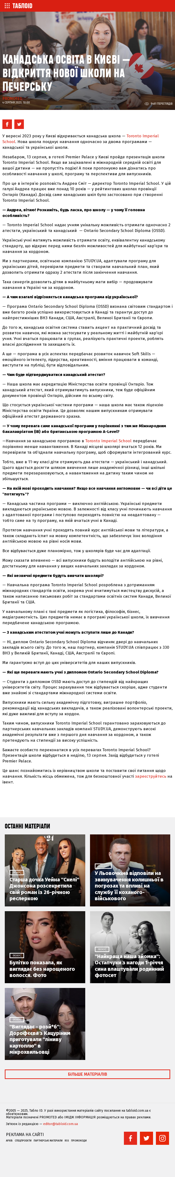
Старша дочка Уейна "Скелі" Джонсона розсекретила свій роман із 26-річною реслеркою (44, 889)
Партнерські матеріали (48, 1140)
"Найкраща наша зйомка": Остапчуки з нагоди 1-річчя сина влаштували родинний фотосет (129, 965)
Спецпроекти (23, 1140)
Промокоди (79, 1140)
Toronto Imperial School (108, 440)
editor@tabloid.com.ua (60, 1124)
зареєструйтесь (150, 776)
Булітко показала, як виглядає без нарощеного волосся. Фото (42, 969)
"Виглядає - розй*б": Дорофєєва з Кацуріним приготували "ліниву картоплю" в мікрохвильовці (40, 1039)
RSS (67, 1140)
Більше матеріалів (87, 1074)
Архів (9, 1140)
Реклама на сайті (25, 1134)
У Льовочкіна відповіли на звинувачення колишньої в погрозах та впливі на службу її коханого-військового (129, 886)
